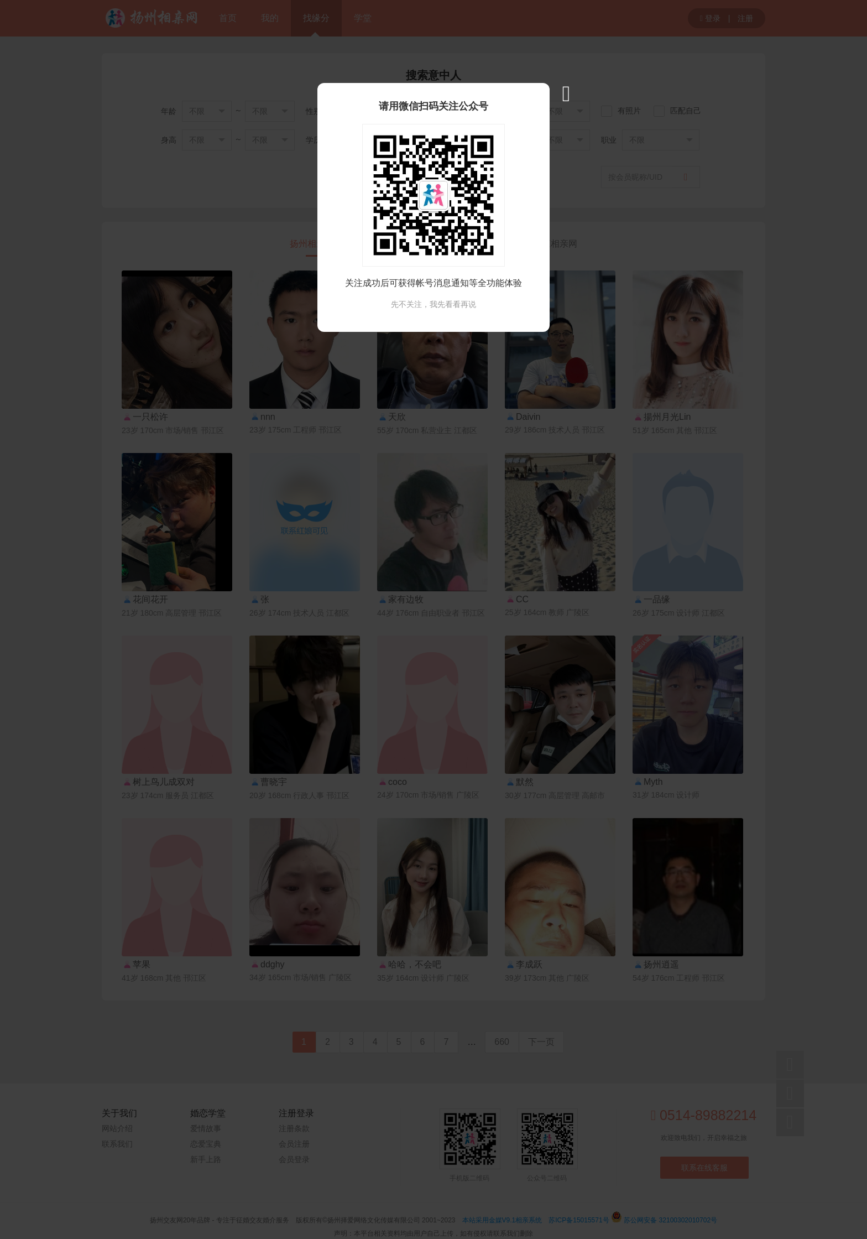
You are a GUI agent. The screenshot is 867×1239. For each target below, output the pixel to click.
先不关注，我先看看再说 (433, 304)
